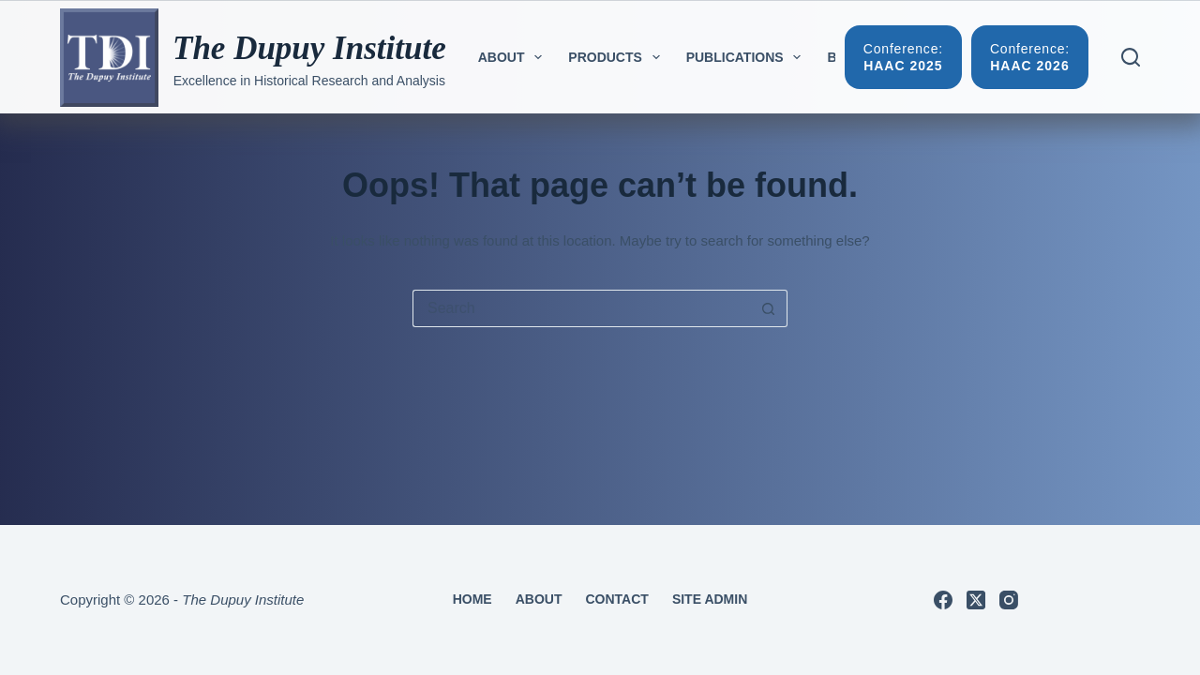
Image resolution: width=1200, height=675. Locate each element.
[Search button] (769, 308)
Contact (616, 599)
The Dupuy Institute (309, 48)
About (514, 57)
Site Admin (709, 599)
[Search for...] (581, 308)
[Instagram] (1008, 600)
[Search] (1130, 57)
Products (617, 57)
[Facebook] (943, 600)
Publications (747, 57)
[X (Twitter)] (976, 600)
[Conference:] (903, 57)
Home (472, 599)
